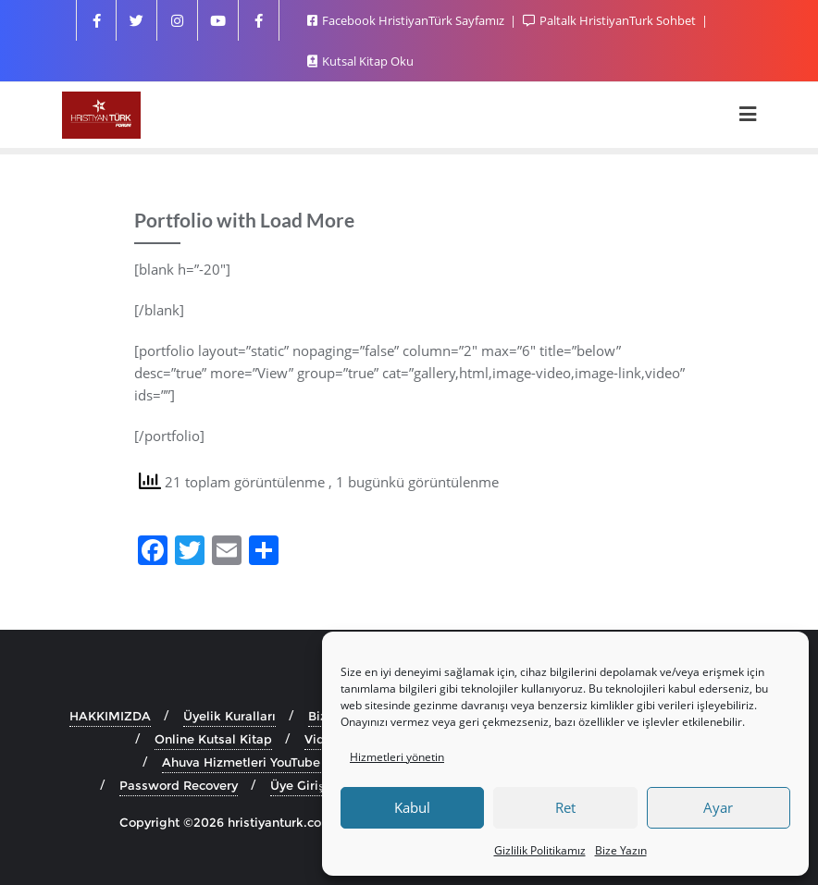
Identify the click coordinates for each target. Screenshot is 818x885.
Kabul (412, 807)
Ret (565, 807)
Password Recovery (178, 785)
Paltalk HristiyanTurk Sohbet (611, 20)
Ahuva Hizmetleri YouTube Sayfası (264, 762)
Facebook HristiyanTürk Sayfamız (407, 20)
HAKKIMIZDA (110, 715)
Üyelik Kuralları (229, 715)
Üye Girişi (298, 785)
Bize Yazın (621, 850)
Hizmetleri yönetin (397, 757)
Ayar (718, 807)
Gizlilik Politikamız (540, 850)
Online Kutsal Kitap (213, 738)
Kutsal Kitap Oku (360, 61)
